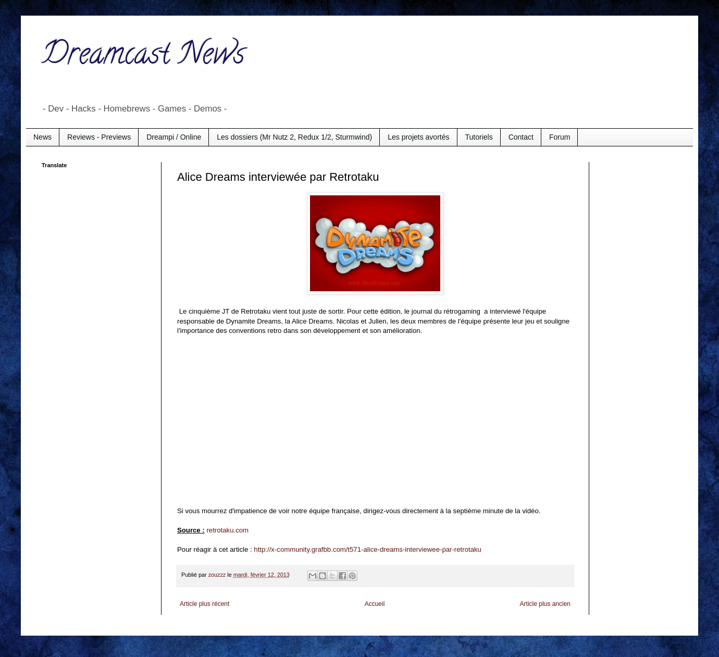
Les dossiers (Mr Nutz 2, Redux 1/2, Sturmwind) (294, 137)
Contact (521, 137)
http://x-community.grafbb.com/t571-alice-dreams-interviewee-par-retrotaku (367, 549)
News (42, 137)
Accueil (375, 604)
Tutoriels (479, 137)
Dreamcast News (143, 56)
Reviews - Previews (99, 137)
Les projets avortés (418, 137)
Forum (559, 137)
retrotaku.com (227, 530)
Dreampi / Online (173, 137)
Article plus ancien (545, 604)
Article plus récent (204, 604)
